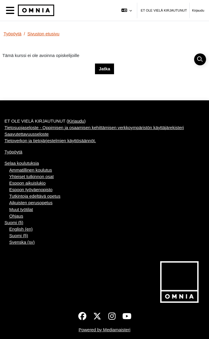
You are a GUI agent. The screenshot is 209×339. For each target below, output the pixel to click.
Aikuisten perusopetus (30, 202)
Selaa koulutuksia (21, 163)
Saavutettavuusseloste (26, 134)
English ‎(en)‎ (21, 229)
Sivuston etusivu (43, 33)
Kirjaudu (198, 10)
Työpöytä (12, 33)
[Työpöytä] (34, 10)
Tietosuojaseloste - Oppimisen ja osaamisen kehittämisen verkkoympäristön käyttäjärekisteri (94, 127)
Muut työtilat (21, 209)
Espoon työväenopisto (30, 189)
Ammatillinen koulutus (30, 170)
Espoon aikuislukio (27, 183)
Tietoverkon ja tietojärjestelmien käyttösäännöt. (50, 140)
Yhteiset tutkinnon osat (31, 176)
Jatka (104, 68)
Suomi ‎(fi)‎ (13, 222)
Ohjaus (16, 216)
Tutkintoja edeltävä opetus (34, 196)
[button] (126, 10)
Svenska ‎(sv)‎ (22, 242)
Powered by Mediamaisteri (104, 329)
